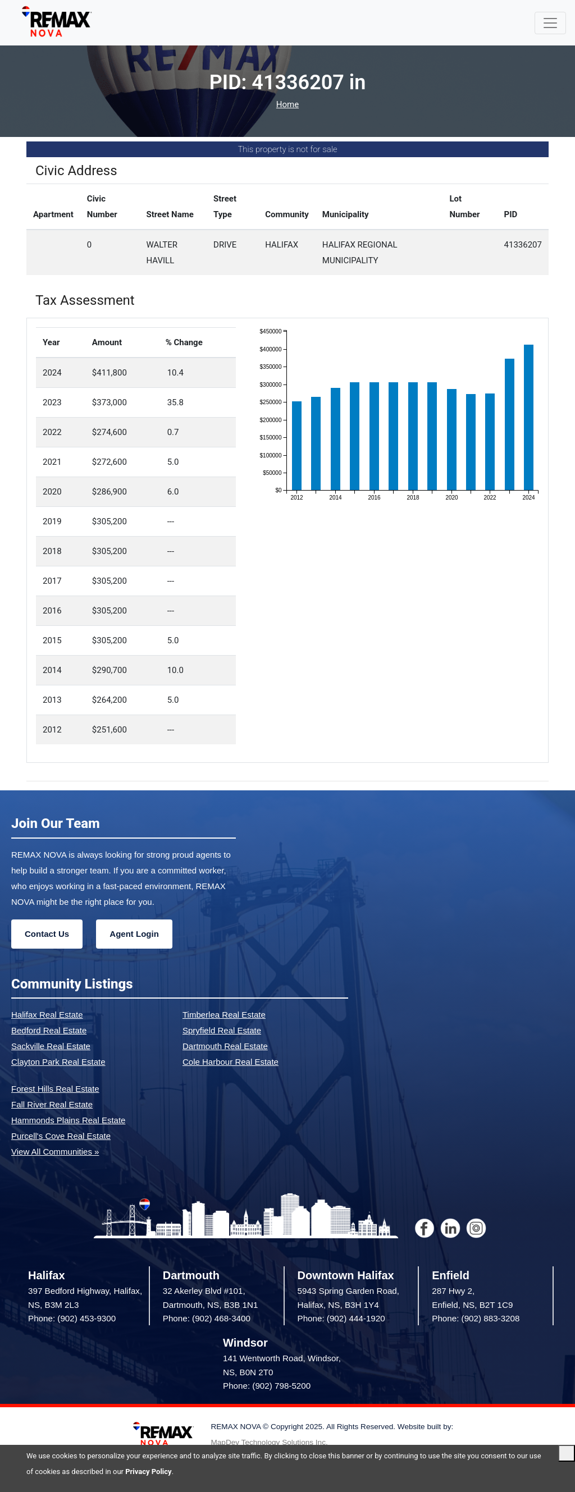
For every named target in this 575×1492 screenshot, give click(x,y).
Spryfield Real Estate (221, 1030)
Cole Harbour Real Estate (230, 1062)
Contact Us (47, 934)
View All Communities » (55, 1151)
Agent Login (133, 934)
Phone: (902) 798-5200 (267, 1385)
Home (287, 104)
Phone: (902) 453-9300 (72, 1318)
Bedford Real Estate (48, 1030)
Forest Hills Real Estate (55, 1088)
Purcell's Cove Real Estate (61, 1136)
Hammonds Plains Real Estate (68, 1120)
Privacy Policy (148, 1471)
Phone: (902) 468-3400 (206, 1318)
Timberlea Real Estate (224, 1014)
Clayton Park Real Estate (58, 1062)
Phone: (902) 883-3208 (475, 1318)
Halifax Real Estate (47, 1014)
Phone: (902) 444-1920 (341, 1318)
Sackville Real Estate (50, 1046)
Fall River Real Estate (52, 1104)
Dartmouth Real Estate (225, 1046)
